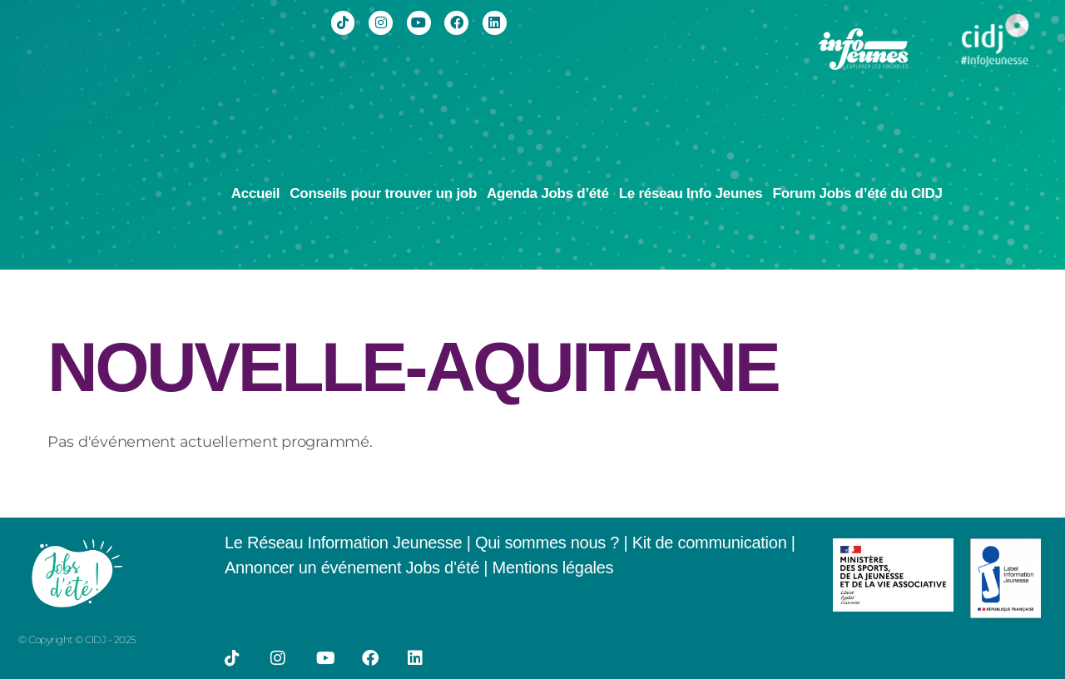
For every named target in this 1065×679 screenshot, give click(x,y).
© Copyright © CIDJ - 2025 (77, 639)
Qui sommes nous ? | (553, 542)
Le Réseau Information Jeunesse (343, 542)
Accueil (255, 193)
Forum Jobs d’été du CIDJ (858, 193)
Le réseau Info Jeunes (691, 193)
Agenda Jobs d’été (548, 193)
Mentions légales (553, 567)
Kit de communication (711, 542)
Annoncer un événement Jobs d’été (352, 567)
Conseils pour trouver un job (383, 193)
